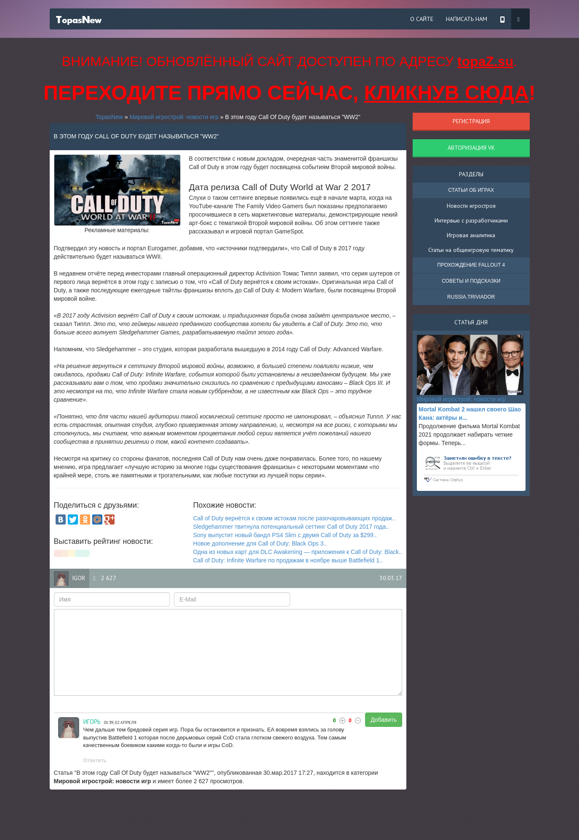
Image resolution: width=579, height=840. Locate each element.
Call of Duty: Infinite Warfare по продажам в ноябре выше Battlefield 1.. (287, 560)
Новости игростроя (471, 205)
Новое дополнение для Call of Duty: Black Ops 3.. (260, 543)
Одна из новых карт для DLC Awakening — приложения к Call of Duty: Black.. (297, 552)
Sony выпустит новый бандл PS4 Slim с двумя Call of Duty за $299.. (284, 535)
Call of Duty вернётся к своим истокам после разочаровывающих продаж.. (294, 518)
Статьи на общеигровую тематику (471, 250)
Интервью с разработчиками (471, 220)
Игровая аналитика (471, 235)
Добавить (384, 719)
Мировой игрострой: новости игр (174, 117)
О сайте (421, 19)
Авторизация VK (471, 147)
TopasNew (109, 117)
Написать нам (466, 19)
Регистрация (471, 121)
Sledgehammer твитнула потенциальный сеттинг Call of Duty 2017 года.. (291, 526)
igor (78, 578)
